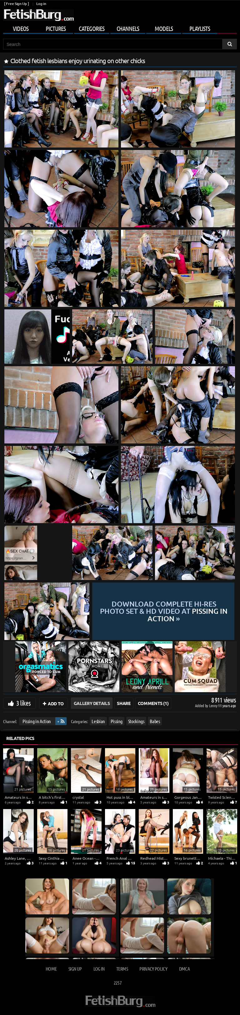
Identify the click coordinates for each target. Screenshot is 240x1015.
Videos (20, 28)
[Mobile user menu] (120, 27)
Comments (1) (153, 703)
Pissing (117, 721)
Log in (41, 3)
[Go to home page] (38, 15)
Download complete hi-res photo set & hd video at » (164, 611)
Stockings (136, 721)
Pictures (56, 28)
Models (164, 28)
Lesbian (98, 721)
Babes (155, 721)
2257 (118, 983)
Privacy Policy (153, 969)
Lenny (213, 705)
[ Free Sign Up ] (16, 3)
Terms (122, 969)
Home (51, 969)
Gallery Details (92, 703)
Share (123, 703)
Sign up (75, 969)
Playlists (199, 28)
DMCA (184, 969)
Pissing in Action (36, 721)
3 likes (23, 703)
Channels (128, 28)
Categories (91, 28)
